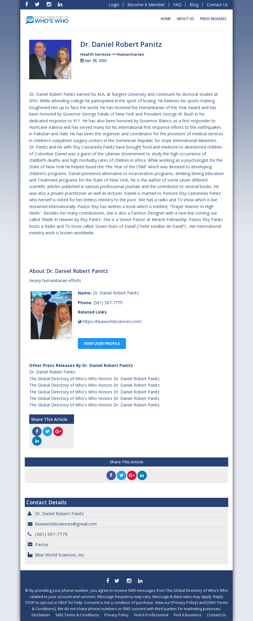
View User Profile (102, 343)
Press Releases (213, 18)
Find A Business (188, 614)
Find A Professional (151, 614)
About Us (185, 18)
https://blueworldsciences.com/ (112, 321)
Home (166, 18)
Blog (194, 4)
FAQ (177, 4)
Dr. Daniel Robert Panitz (52, 372)
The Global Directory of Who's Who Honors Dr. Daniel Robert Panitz (94, 378)
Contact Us (217, 4)
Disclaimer (41, 614)
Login (114, 4)
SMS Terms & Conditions (77, 614)
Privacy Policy (116, 614)
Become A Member (146, 4)
